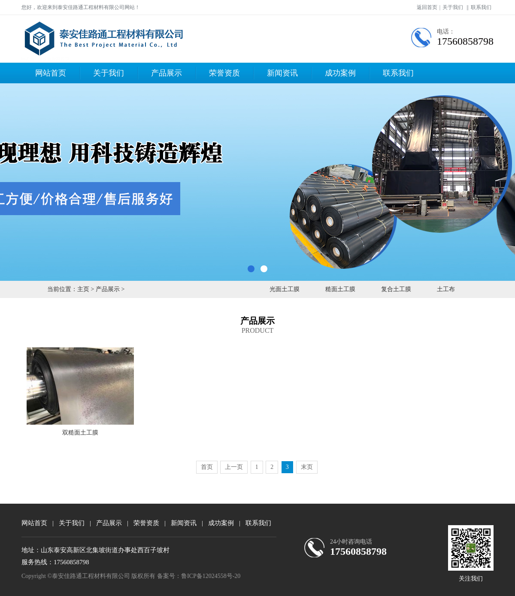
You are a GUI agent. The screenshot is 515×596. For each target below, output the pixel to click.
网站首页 (50, 73)
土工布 (446, 289)
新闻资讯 (282, 73)
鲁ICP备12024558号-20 (210, 576)
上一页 (234, 467)
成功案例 (340, 73)
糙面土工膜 (340, 289)
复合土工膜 (396, 289)
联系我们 (481, 7)
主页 (83, 289)
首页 (207, 467)
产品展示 (166, 73)
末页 (307, 467)
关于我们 (452, 7)
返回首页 (427, 7)
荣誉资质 (224, 73)
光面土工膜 (285, 289)
